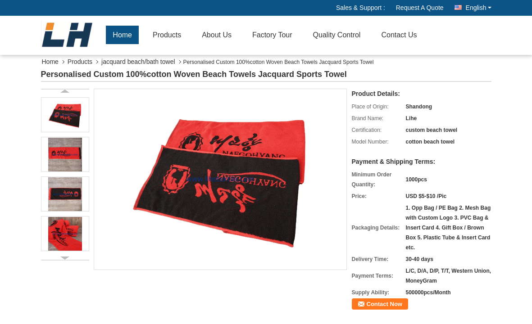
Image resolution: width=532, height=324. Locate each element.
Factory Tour (272, 35)
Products (167, 35)
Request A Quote (420, 7)
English (478, 7)
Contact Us (399, 35)
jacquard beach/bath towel (138, 61)
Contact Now (384, 304)
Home (122, 35)
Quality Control (337, 35)
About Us (217, 35)
